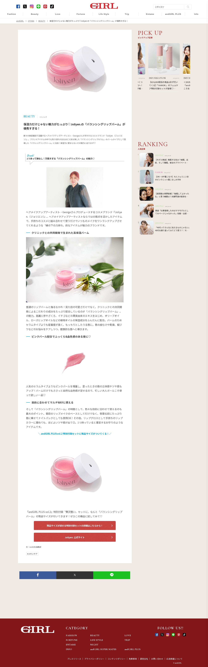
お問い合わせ (157, 659)
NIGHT (94, 644)
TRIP (127, 640)
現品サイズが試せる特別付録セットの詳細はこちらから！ (75, 525)
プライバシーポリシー (94, 659)
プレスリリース (74, 659)
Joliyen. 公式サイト (75, 537)
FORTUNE (71, 640)
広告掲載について (174, 659)
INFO (69, 649)
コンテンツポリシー (117, 659)
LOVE (127, 635)
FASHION (71, 635)
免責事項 (133, 659)
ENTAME (71, 644)
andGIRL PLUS (132, 649)
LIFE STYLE (96, 640)
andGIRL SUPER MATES (103, 649)
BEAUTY (95, 635)
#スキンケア (32, 554)
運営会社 (144, 659)
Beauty (34, 14)
